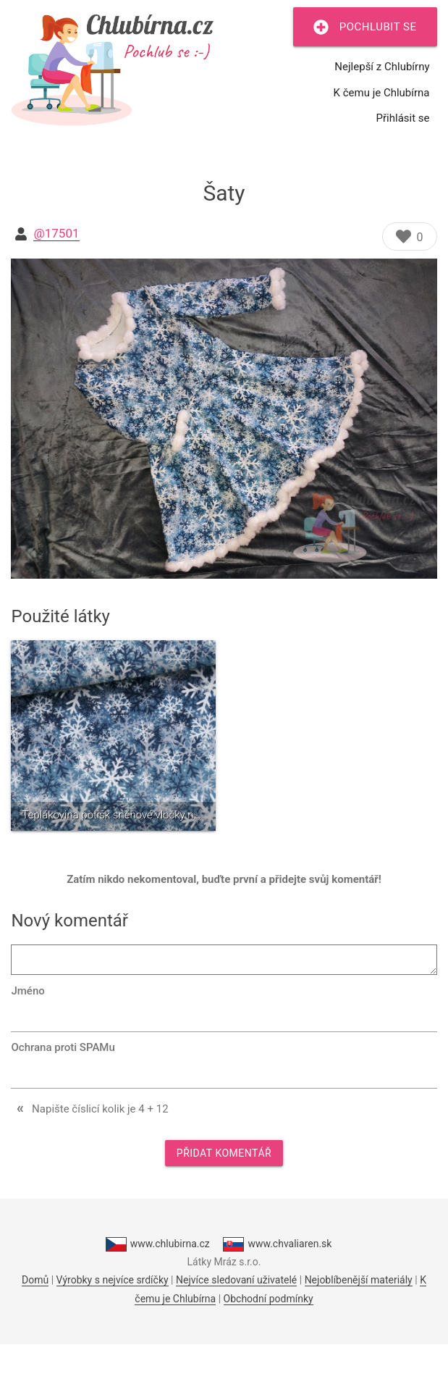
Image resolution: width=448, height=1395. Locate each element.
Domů (35, 1280)
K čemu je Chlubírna (382, 92)
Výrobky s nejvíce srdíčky (112, 1280)
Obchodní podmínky (268, 1298)
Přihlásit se (403, 118)
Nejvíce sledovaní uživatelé (236, 1280)
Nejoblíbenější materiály (359, 1280)
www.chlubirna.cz (158, 1244)
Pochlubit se (365, 26)
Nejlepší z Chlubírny (381, 66)
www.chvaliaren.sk (277, 1244)
